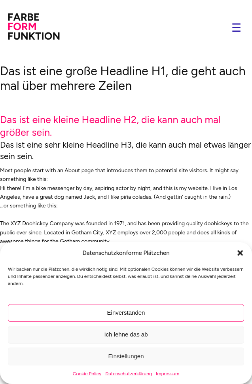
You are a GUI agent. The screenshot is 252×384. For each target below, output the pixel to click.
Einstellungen (126, 356)
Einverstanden (126, 312)
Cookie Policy (87, 373)
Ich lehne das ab (126, 334)
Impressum (167, 373)
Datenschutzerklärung (128, 373)
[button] (240, 253)
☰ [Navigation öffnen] (236, 28)
